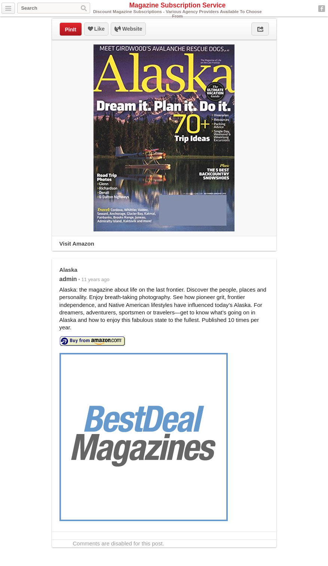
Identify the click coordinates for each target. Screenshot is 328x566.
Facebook (321, 8)
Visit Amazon (76, 243)
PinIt (70, 30)
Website (128, 29)
